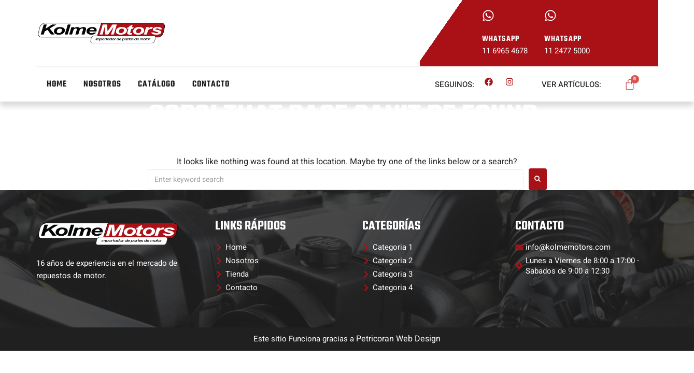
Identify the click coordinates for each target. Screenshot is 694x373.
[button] (387, 247)
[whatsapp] (488, 15)
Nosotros (102, 84)
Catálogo (157, 84)
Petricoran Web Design (398, 339)
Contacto (211, 84)
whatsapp (501, 39)
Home (57, 84)
